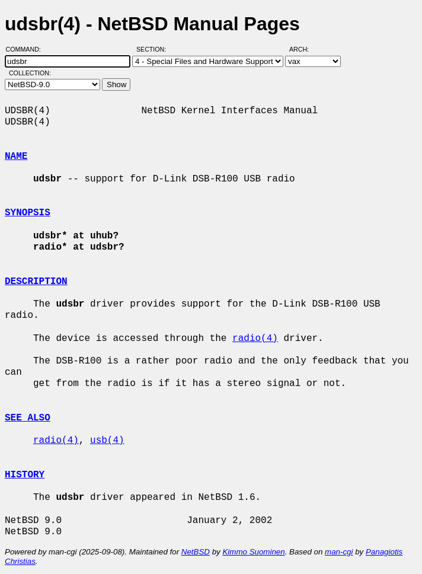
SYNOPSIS (27, 212)
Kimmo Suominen (253, 551)
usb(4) (107, 440)
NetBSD (195, 551)
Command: (27, 49)
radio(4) (255, 338)
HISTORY (24, 474)
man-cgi (339, 551)
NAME (16, 156)
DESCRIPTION (36, 281)
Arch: (304, 49)
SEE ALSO (27, 418)
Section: (153, 49)
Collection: (30, 72)
